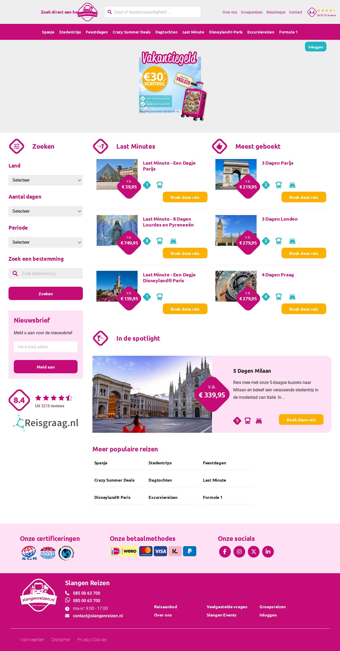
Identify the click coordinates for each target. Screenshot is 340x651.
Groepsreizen (252, 12)
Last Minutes (135, 146)
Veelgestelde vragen (227, 606)
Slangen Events (221, 615)
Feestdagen (97, 32)
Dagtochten (166, 32)
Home (215, 12)
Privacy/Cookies (92, 639)
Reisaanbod (165, 606)
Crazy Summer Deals (132, 32)
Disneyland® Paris (226, 32)
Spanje (48, 32)
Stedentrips (70, 32)
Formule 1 (288, 32)
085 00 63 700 (86, 593)
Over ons (230, 12)
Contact (295, 12)
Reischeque (275, 12)
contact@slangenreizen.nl (98, 615)
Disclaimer (61, 639)
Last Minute (193, 32)
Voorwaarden (32, 639)
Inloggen (268, 615)
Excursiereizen (260, 32)
